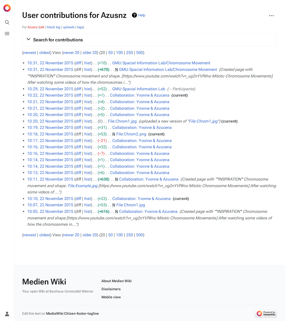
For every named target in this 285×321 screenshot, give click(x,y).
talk (42, 27)
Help (141, 15)
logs (80, 27)
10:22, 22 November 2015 (50, 95)
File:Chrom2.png (131, 134)
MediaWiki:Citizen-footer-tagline (72, 313)
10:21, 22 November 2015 (50, 101)
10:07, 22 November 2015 (50, 204)
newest (29, 52)
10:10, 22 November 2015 (50, 198)
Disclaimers (111, 289)
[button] (149, 39)
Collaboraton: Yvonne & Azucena (141, 198)
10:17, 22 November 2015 (50, 140)
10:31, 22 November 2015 (50, 63)
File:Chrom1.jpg (122, 121)
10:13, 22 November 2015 (50, 172)
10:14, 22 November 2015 (50, 159)
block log (53, 27)
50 (110, 52)
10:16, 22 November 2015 (50, 146)
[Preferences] (7, 303)
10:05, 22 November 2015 (50, 211)
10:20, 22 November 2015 (50, 114)
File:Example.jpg (82, 185)
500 (139, 52)
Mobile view (111, 297)
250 (129, 52)
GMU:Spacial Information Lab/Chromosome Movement (161, 63)
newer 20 (71, 52)
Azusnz (32, 27)
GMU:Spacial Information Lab (138, 88)
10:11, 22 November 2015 (50, 179)
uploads (69, 27)
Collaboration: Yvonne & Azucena (139, 95)
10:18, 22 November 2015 (50, 134)
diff (78, 63)
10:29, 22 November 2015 (50, 88)
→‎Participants (181, 88)
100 (119, 52)
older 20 (90, 52)
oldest (44, 52)
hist (87, 63)
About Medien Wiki (116, 281)
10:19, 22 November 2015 (50, 127)
